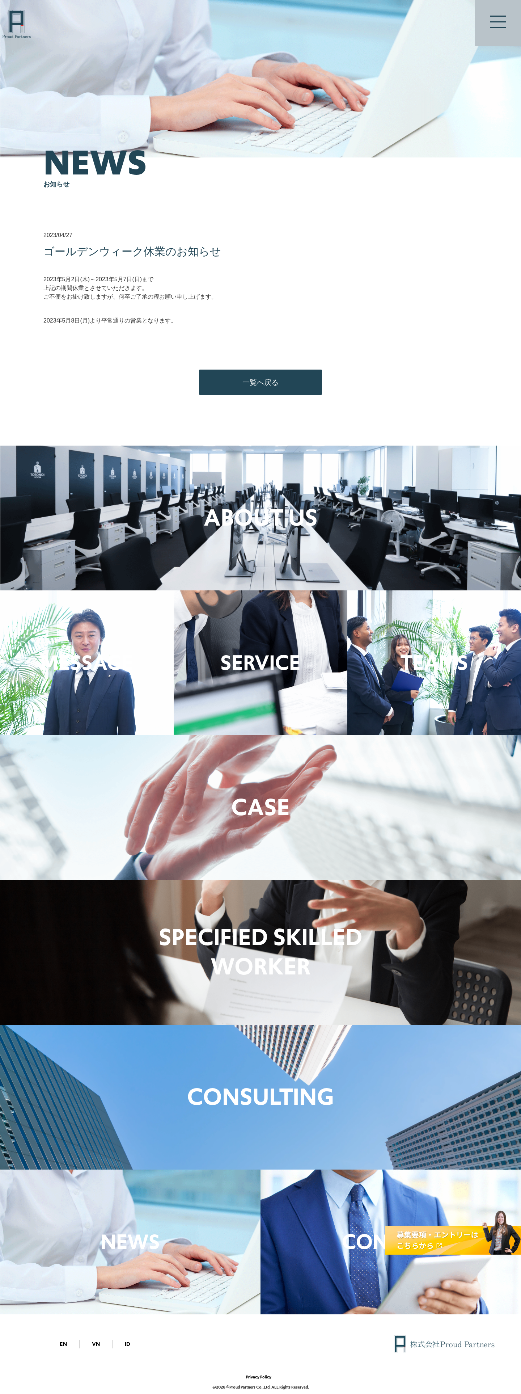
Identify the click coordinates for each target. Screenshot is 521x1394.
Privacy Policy (258, 1377)
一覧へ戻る (260, 382)
